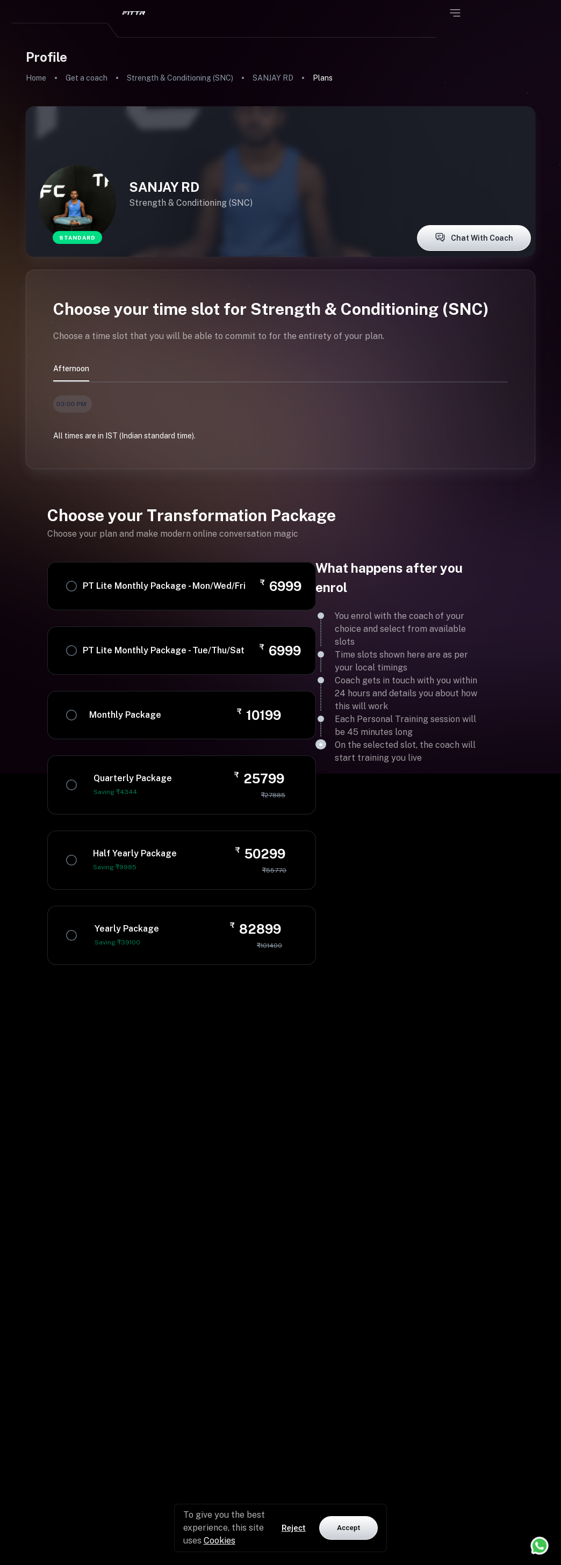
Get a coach (86, 78)
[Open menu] (455, 13)
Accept (348, 1528)
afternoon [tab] (71, 368)
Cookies (219, 1540)
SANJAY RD (273, 78)
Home (36, 78)
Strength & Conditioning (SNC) (180, 78)
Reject (294, 1528)
